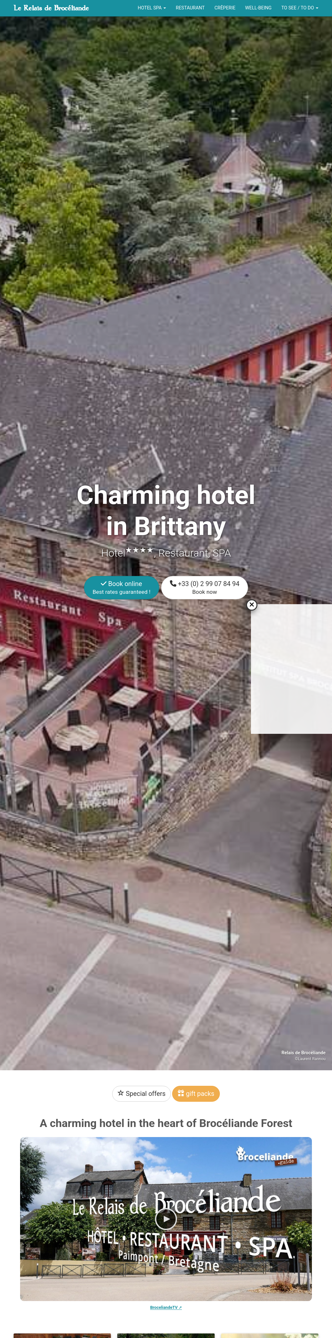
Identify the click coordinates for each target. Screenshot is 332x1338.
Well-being (258, 8)
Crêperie (224, 8)
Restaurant (190, 8)
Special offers (142, 1093)
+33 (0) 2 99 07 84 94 (205, 587)
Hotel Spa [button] (152, 8)
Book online (121, 587)
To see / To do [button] (299, 8)
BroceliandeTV (164, 1307)
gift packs (196, 1093)
